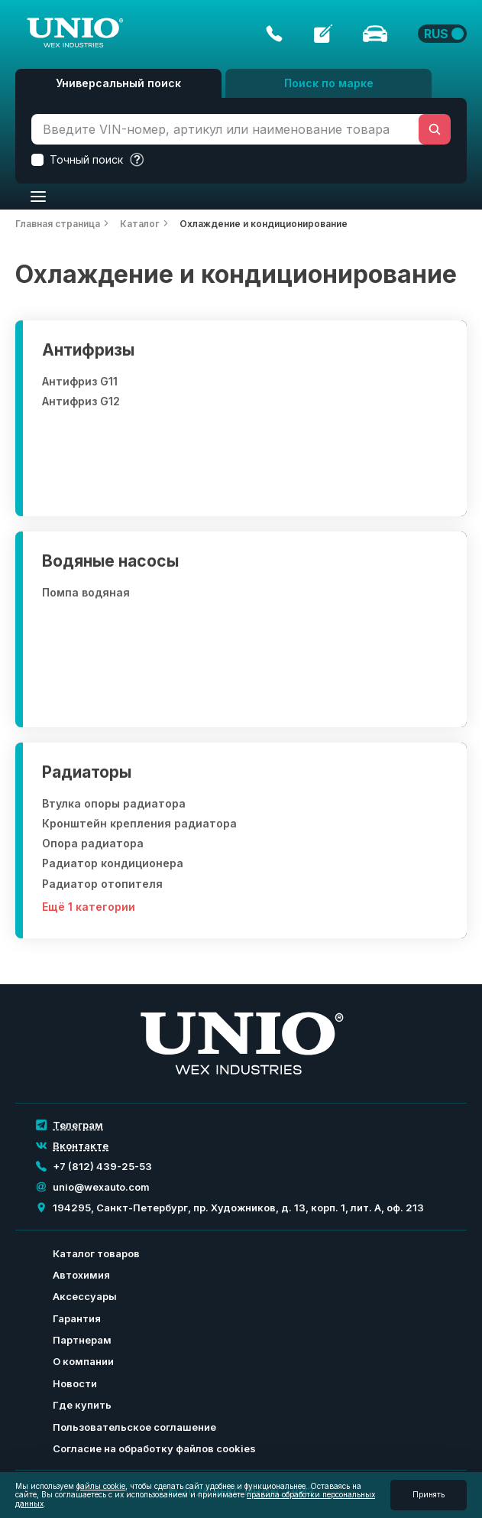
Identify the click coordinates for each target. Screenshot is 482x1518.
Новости (75, 1383)
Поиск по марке (329, 82)
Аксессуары (85, 1296)
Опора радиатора (93, 843)
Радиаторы (86, 772)
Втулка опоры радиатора (114, 804)
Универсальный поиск (118, 82)
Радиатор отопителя (102, 884)
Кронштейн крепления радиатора (139, 824)
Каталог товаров (96, 1253)
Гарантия (77, 1318)
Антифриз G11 (80, 381)
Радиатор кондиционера (112, 863)
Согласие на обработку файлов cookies (154, 1448)
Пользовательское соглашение (134, 1427)
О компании (83, 1361)
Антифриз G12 (81, 401)
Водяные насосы (110, 560)
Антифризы (88, 349)
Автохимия (81, 1275)
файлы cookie (100, 1485)
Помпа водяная (86, 593)
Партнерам (82, 1340)
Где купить (82, 1405)
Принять (428, 1494)
